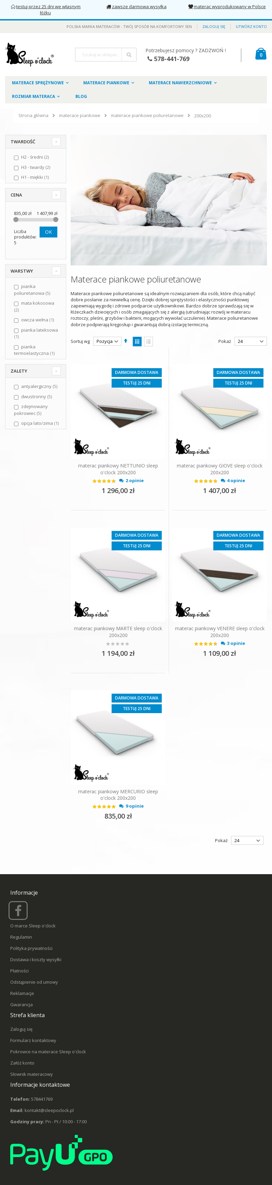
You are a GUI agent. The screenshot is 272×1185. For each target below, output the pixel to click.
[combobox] (106, 54)
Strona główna (33, 115)
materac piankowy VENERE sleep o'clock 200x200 (219, 631)
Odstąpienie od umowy (34, 982)
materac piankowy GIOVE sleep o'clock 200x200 (219, 469)
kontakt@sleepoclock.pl (49, 1110)
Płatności (19, 971)
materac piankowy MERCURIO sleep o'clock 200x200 (118, 794)
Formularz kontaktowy (33, 1040)
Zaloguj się (213, 26)
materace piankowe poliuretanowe (147, 115)
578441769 (42, 1099)
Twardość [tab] (23, 142)
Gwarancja (21, 1004)
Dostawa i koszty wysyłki (35, 959)
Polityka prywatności (31, 948)
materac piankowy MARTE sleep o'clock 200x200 (118, 631)
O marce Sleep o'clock (33, 926)
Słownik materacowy (31, 1074)
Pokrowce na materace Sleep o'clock (48, 1052)
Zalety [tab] (19, 371)
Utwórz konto (251, 26)
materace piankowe (79, 115)
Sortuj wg (80, 341)
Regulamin (21, 937)
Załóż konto (22, 1063)
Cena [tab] (16, 195)
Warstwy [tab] (22, 271)
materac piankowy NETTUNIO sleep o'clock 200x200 (118, 469)
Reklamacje (22, 993)
